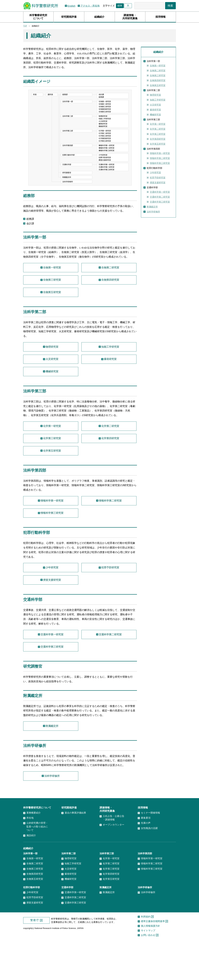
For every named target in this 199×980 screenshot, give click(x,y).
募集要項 (145, 856)
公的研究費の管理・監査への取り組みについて (37, 865)
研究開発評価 (69, 16)
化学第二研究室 (157, 129)
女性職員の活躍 (149, 867)
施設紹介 (31, 874)
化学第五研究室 (157, 144)
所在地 (30, 856)
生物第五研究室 (157, 85)
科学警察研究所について (38, 17)
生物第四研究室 (157, 80)
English (71, 5)
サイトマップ (148, 969)
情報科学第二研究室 (160, 158)
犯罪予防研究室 (157, 177)
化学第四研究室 (157, 139)
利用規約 (145, 955)
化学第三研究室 (157, 134)
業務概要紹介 (33, 851)
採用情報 (160, 16)
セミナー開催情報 (150, 851)
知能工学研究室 (157, 99)
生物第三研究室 (157, 75)
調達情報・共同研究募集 (130, 17)
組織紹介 (99, 16)
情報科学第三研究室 (160, 163)
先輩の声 (145, 862)
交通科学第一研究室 (160, 192)
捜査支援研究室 (157, 182)
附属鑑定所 (152, 206)
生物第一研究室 (157, 65)
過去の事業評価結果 (75, 851)
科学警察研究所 (40, 6)
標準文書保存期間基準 (153, 960)
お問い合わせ (148, 974)
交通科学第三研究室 (160, 201)
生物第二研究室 (157, 70)
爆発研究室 (155, 109)
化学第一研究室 (157, 124)
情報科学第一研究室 (160, 153)
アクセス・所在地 (90, 5)
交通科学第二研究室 (160, 197)
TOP (25, 26)
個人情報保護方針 (150, 964)
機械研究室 (155, 114)
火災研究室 (155, 104)
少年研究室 (155, 172)
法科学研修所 (153, 211)
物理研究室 (155, 95)
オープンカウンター (113, 863)
